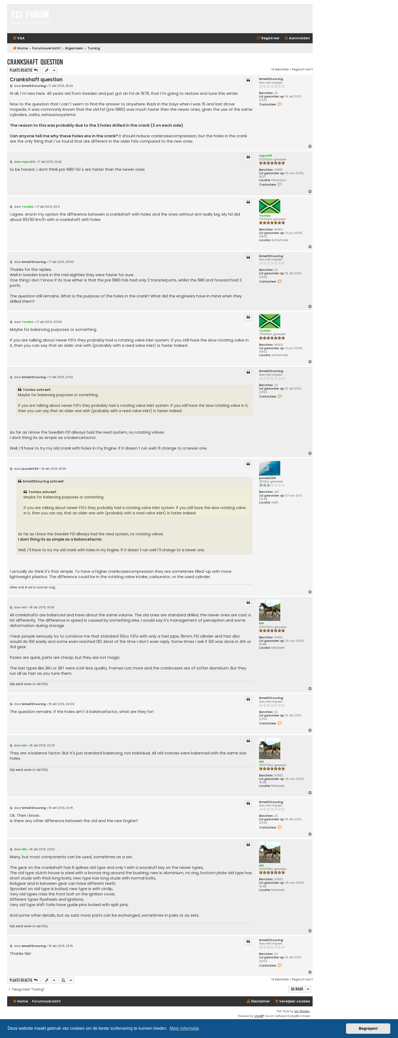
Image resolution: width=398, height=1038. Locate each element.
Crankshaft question (35, 62)
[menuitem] (18, 38)
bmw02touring (271, 79)
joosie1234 (267, 478)
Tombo (265, 215)
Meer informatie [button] (184, 1028)
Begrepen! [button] (368, 1028)
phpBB (258, 1016)
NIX (261, 623)
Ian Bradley (302, 1011)
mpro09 (265, 155)
